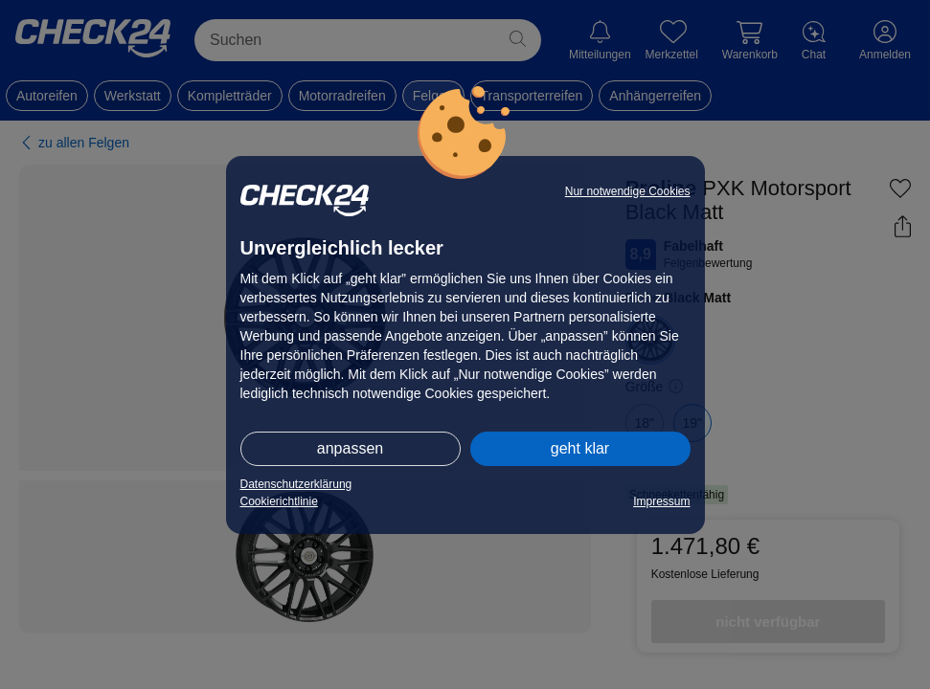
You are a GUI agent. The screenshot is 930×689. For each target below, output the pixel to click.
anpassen (350, 448)
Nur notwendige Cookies (628, 191)
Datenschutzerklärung (296, 484)
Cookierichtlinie (279, 501)
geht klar (580, 448)
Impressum (661, 501)
